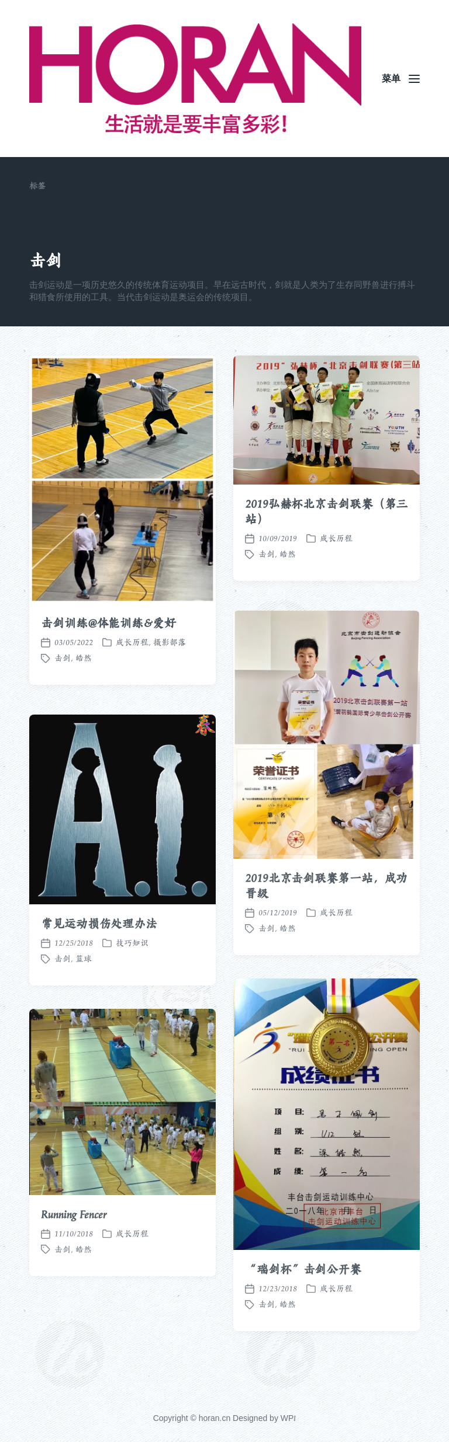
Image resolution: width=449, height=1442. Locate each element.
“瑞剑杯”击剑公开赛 (303, 1298)
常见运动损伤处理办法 (99, 952)
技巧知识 (132, 972)
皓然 (83, 658)
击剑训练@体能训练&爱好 (108, 623)
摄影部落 (169, 642)
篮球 (83, 988)
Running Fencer (74, 1243)
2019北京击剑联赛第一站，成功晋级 (326, 915)
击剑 (62, 658)
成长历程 (132, 642)
